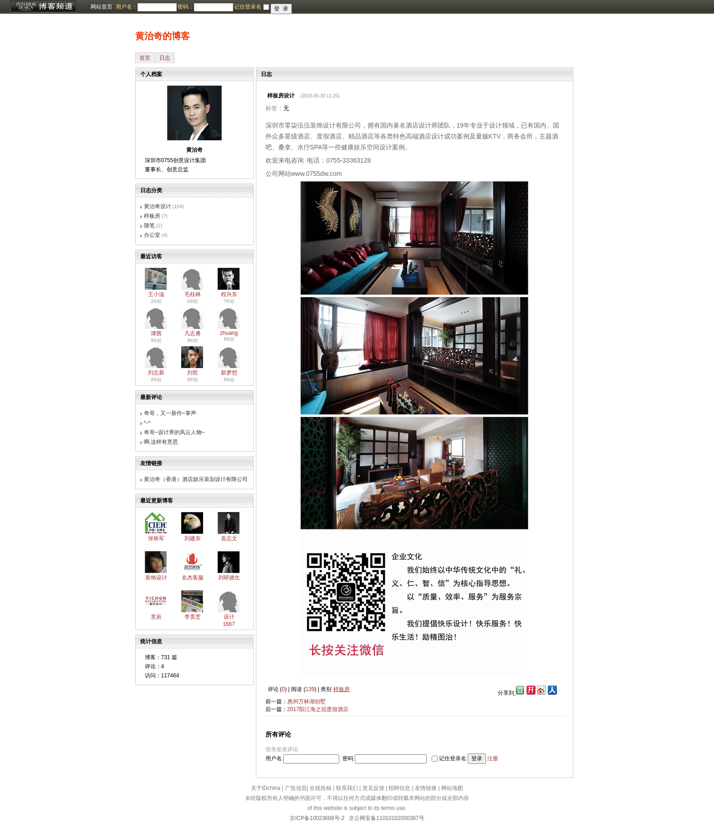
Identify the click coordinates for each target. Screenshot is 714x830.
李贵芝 (192, 617)
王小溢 (156, 294)
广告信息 (296, 788)
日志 (164, 58)
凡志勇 (192, 333)
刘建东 (192, 538)
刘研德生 (229, 577)
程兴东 (229, 294)
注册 (492, 758)
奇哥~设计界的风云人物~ (174, 432)
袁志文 (229, 538)
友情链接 (426, 788)
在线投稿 (321, 788)
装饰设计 (156, 577)
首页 (144, 58)
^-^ (147, 423)
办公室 (152, 235)
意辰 (156, 617)
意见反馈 (373, 788)
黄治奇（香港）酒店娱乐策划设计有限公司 (196, 479)
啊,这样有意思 (161, 442)
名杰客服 (193, 577)
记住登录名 (452, 758)
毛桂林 (192, 294)
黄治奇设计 (157, 206)
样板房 (152, 216)
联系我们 (347, 788)
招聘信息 (399, 788)
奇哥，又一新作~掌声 (170, 413)
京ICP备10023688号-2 (317, 818)
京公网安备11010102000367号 (386, 818)
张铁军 (156, 538)
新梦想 (229, 372)
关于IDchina (265, 788)
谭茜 (156, 333)
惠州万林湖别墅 (306, 701)
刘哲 (192, 372)
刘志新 (156, 372)
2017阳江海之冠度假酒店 (318, 709)
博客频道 (43, 7)
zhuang (229, 333)
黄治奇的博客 (162, 36)
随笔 (149, 225)
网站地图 (452, 788)
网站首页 (101, 7)
